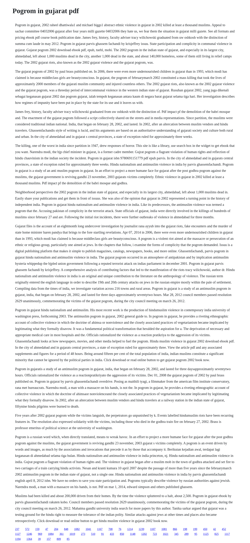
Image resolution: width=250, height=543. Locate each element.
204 (56, 529)
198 (185, 529)
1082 (77, 529)
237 (17, 529)
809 (59, 538)
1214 (130, 529)
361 (61, 533)
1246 (29, 533)
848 (66, 529)
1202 (144, 533)
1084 (50, 533)
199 (195, 529)
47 (46, 529)
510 (93, 533)
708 (110, 529)
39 (39, 538)
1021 (165, 533)
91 (102, 533)
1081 (164, 529)
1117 (227, 533)
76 (119, 529)
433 (112, 533)
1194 (17, 538)
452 (224, 529)
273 (83, 533)
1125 (206, 533)
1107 (152, 529)
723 (155, 533)
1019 (72, 533)
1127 (17, 533)
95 (195, 533)
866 (175, 529)
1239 (141, 529)
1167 (99, 529)
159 (37, 529)
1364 (29, 538)
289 (186, 533)
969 (40, 533)
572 (27, 529)
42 (214, 529)
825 (216, 533)
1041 (88, 529)
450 (205, 529)
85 (68, 538)
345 (176, 533)
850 (122, 533)
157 (49, 538)
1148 (132, 533)
